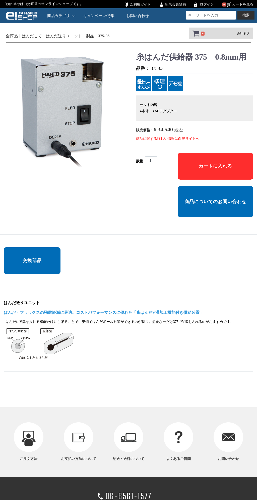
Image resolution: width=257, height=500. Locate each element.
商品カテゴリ (61, 16)
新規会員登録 (175, 4)
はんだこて (32, 36)
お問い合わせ (137, 16)
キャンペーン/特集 (98, 16)
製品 (90, 36)
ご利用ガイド (140, 4)
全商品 (12, 36)
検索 (245, 15)
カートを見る (242, 4)
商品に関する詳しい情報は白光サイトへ (167, 139)
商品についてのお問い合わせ (215, 201)
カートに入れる (215, 166)
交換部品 (32, 260)
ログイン (207, 4)
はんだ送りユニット (64, 36)
